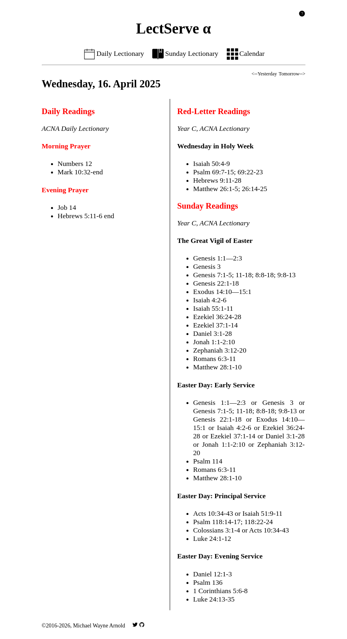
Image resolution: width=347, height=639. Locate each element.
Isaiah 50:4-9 (211, 164)
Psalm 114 (207, 461)
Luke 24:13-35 (214, 599)
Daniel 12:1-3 (212, 574)
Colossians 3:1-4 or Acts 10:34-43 (241, 530)
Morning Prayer (66, 146)
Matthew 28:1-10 (217, 367)
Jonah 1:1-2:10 (214, 342)
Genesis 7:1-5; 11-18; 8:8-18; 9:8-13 (244, 275)
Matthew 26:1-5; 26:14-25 (230, 189)
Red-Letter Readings (213, 111)
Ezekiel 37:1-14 (215, 325)
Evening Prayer (65, 190)
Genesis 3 (207, 266)
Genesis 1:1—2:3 (217, 258)
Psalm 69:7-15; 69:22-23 (228, 172)
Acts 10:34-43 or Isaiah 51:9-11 (237, 513)
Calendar (245, 53)
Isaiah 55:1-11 (213, 308)
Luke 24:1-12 (212, 538)
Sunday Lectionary (184, 53)
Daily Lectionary (113, 53)
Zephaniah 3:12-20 (219, 350)
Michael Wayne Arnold (99, 625)
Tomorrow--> (292, 74)
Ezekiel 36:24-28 (217, 317)
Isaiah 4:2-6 (210, 300)
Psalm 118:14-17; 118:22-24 (233, 522)
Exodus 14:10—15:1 (222, 292)
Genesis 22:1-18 (216, 283)
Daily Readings (68, 111)
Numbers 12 (75, 164)
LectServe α (173, 28)
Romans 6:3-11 (214, 359)
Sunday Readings (207, 205)
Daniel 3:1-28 (212, 333)
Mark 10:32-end (80, 172)
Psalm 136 (208, 582)
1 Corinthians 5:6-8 (220, 591)
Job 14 (67, 207)
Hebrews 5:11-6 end (86, 216)
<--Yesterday (264, 74)
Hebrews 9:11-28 (217, 180)
